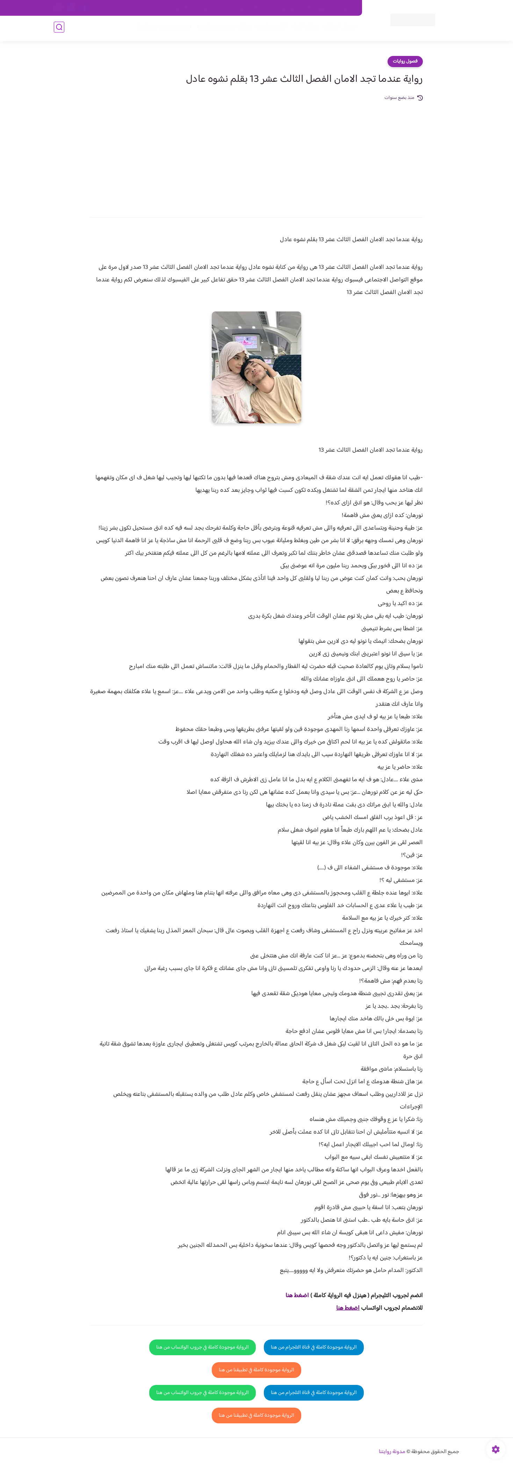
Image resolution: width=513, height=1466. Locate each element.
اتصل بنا (346, 8)
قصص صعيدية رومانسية (162, 28)
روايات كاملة (303, 28)
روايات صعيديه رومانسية (222, 28)
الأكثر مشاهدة (269, 28)
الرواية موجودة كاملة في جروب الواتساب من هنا (202, 1347)
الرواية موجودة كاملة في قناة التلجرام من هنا (314, 1347)
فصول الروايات (338, 28)
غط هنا (294, 1296)
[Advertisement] (256, 154)
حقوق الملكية (317, 8)
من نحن (288, 8)
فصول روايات (405, 61)
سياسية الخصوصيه (214, 8)
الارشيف (181, 8)
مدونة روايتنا (392, 1452)
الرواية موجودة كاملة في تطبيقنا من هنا (256, 1370)
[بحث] (59, 28)
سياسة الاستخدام (256, 8)
